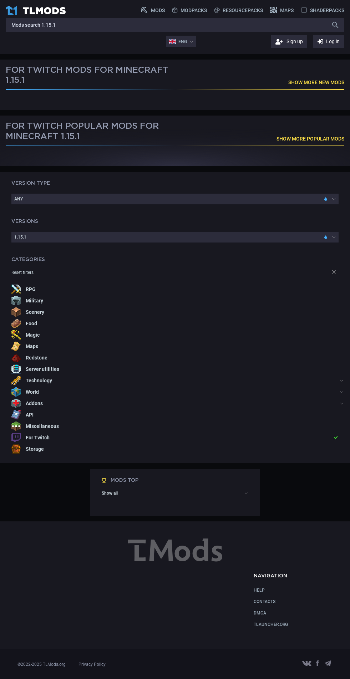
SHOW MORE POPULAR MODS (310, 139)
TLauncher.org (271, 624)
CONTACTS (264, 601)
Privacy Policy (92, 664)
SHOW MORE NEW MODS (316, 82)
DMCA (260, 613)
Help (259, 590)
